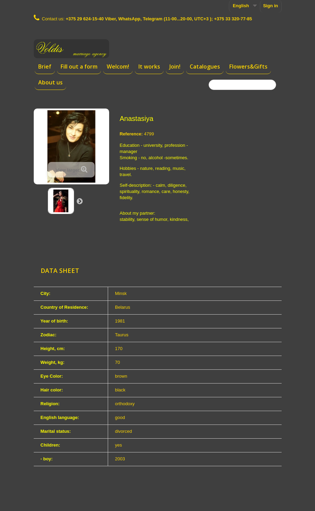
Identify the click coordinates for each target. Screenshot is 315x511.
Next (79, 200)
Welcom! (118, 66)
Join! (174, 66)
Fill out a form (79, 66)
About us (50, 82)
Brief (44, 66)
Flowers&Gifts (248, 66)
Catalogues (205, 66)
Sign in (270, 5)
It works (149, 66)
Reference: (131, 133)
